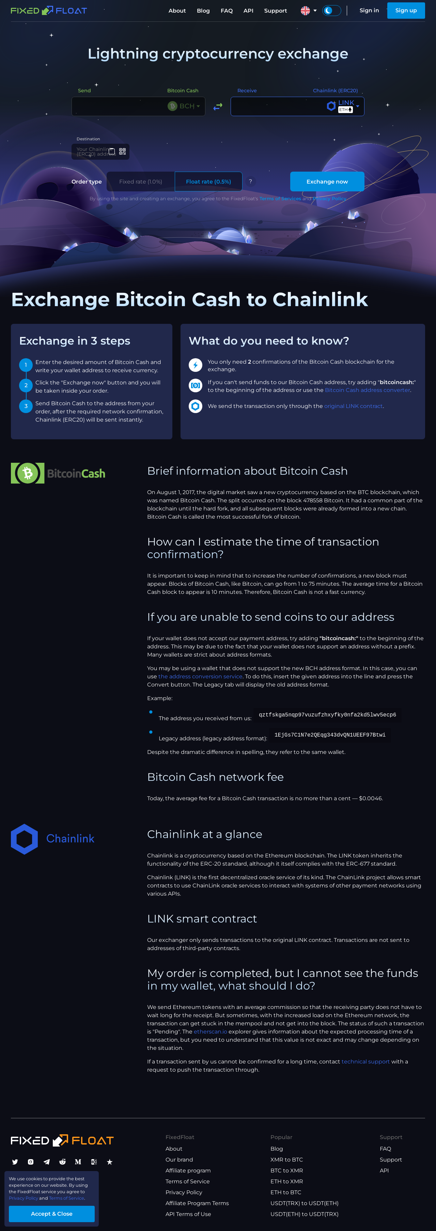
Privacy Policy (329, 204)
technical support (366, 1067)
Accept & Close (64, 1212)
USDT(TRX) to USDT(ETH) (304, 1203)
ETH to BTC (285, 1192)
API (248, 10)
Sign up (406, 10)
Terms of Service (188, 1181)
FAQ (227, 10)
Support (275, 10)
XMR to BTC (286, 1159)
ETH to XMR (286, 1181)
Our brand (179, 1159)
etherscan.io (210, 1037)
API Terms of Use (188, 1214)
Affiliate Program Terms (197, 1203)
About (177, 10)
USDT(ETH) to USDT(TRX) (304, 1214)
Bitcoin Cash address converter (367, 396)
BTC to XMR (286, 1170)
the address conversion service (200, 682)
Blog (203, 10)
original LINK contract (353, 412)
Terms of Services (280, 204)
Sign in (369, 10)
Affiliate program (188, 1170)
